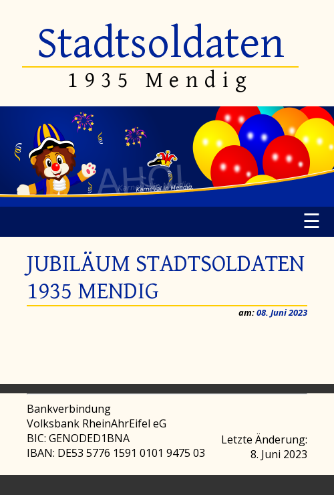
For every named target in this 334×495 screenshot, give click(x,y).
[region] (167, 156)
